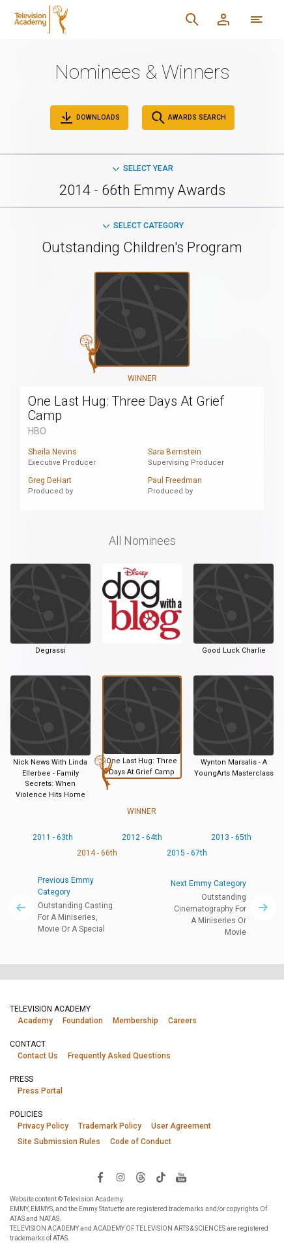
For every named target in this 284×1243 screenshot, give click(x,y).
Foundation (83, 1020)
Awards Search (188, 117)
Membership (135, 1020)
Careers (182, 1020)
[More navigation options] (256, 19)
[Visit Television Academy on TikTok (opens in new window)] (160, 1176)
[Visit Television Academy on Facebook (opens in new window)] (100, 1176)
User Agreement (181, 1126)
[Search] (192, 19)
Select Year (142, 168)
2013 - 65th (231, 837)
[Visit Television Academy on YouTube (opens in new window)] (181, 1176)
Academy (35, 1020)
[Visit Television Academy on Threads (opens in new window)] (140, 1176)
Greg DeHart (50, 480)
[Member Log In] (223, 19)
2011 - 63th (53, 837)
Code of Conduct (140, 1141)
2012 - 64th (142, 837)
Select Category (142, 225)
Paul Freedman (175, 480)
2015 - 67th (187, 852)
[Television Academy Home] (84, 19)
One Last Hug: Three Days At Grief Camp (126, 408)
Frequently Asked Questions (119, 1055)
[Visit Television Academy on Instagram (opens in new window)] (120, 1176)
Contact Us (38, 1055)
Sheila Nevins (52, 451)
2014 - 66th (97, 852)
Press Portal (40, 1090)
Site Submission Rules (59, 1141)
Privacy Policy (43, 1126)
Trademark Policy (109, 1126)
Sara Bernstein (174, 451)
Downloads (89, 117)
